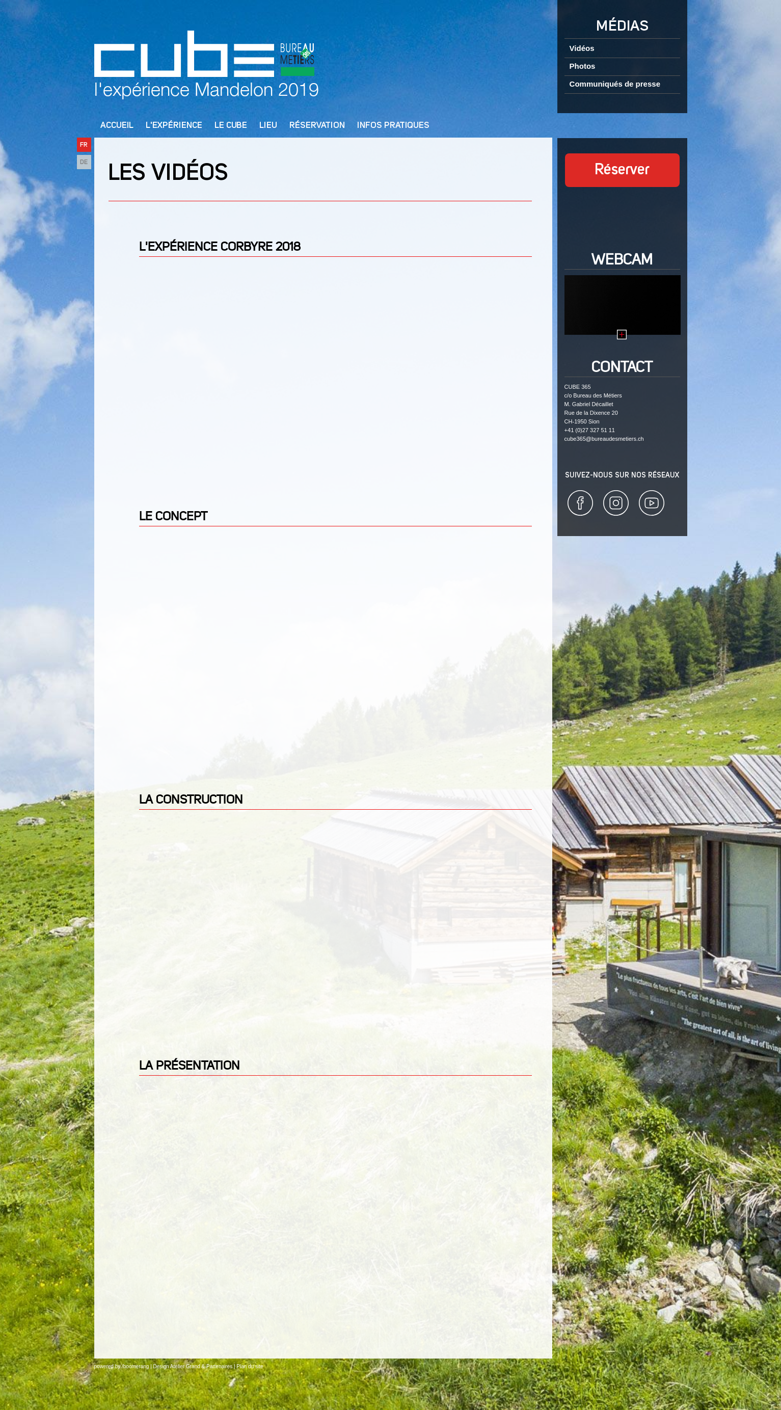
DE (84, 162)
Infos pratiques (393, 125)
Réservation (317, 125)
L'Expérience (174, 125)
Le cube (230, 125)
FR (84, 145)
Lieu (268, 125)
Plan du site (249, 1366)
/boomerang (135, 1366)
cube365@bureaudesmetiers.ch (604, 439)
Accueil (116, 125)
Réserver (622, 170)
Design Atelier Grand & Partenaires (193, 1366)
